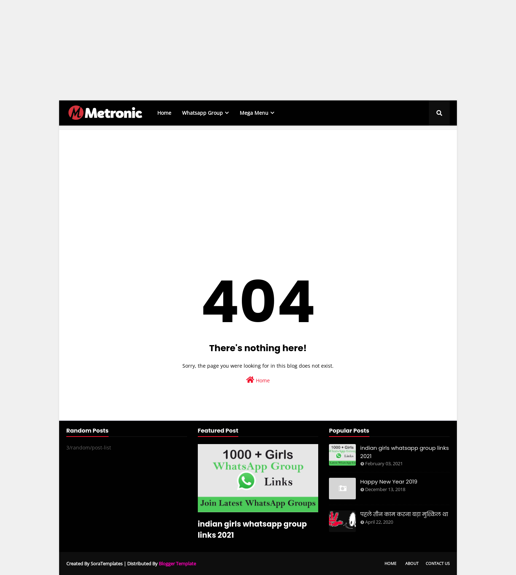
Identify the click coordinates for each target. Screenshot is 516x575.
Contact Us (438, 563)
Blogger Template (177, 563)
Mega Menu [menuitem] (254, 112)
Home (258, 380)
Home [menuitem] (164, 112)
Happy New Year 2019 (388, 481)
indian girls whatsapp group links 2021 (252, 529)
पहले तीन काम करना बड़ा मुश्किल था (404, 514)
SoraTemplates (107, 563)
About (412, 563)
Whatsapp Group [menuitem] (202, 112)
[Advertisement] (215, 50)
